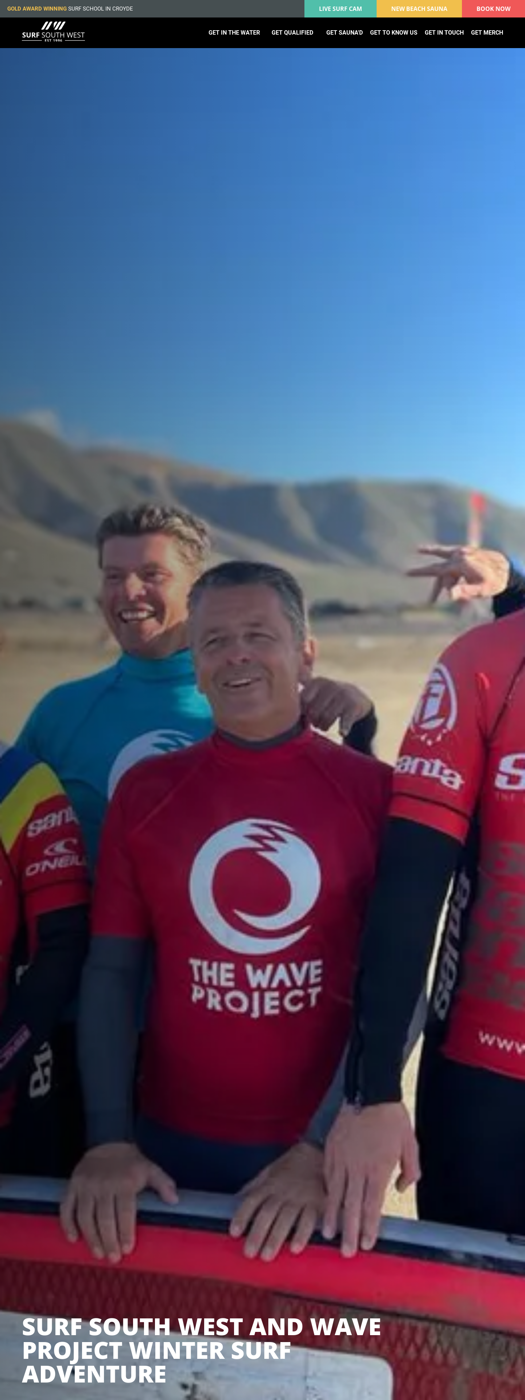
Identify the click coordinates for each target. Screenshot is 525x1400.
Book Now (493, 9)
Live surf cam (340, 9)
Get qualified (292, 32)
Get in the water (234, 32)
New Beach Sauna (419, 9)
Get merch (487, 32)
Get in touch (444, 32)
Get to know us (393, 32)
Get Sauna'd (344, 32)
